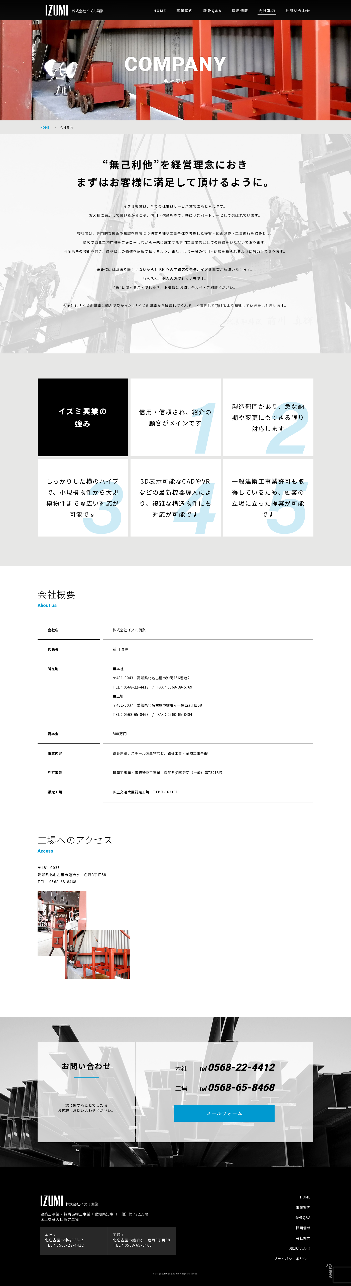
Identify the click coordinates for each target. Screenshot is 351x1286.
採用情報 (303, 1227)
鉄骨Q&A (302, 1217)
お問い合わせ (300, 1248)
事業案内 (303, 1207)
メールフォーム (224, 1113)
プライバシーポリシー (292, 1258)
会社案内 (303, 1238)
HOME (305, 1196)
